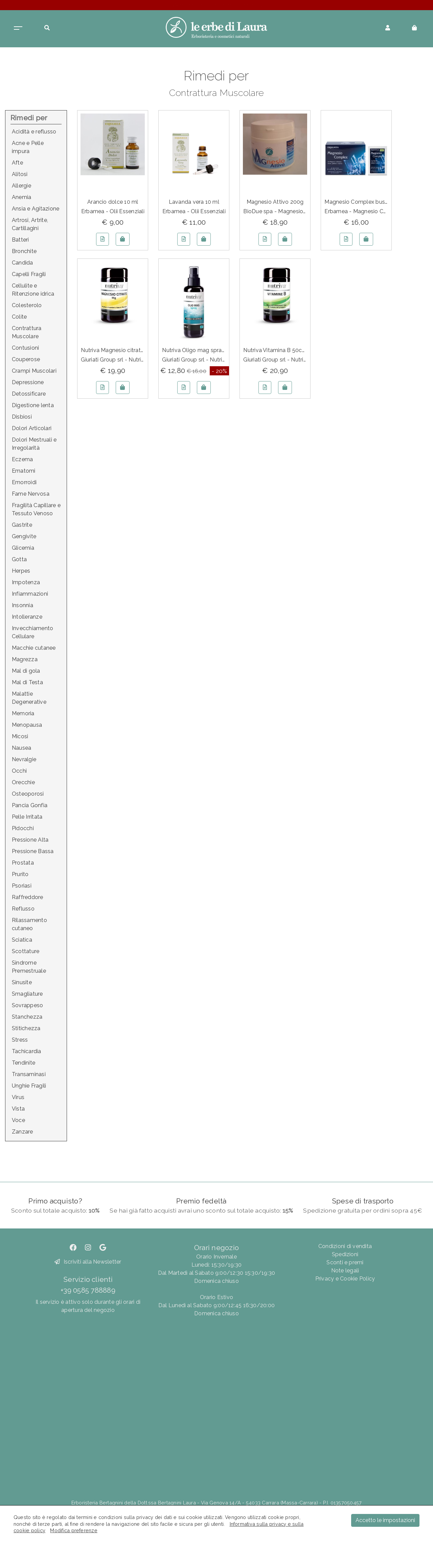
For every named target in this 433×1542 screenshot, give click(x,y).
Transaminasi (29, 1074)
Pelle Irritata (27, 817)
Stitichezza (26, 1028)
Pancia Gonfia (29, 805)
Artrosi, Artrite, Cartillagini (30, 224)
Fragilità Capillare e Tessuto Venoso (36, 509)
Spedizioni (345, 1254)
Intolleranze (27, 617)
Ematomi (24, 471)
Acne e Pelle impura (28, 147)
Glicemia (23, 548)
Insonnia (22, 605)
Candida (22, 262)
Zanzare (22, 1131)
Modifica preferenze (73, 1530)
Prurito (20, 874)
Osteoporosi (28, 794)
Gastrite (22, 525)
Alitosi (20, 174)
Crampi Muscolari (34, 371)
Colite (19, 317)
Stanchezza (27, 1017)
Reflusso (23, 908)
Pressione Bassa (33, 851)
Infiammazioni (30, 594)
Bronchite (24, 251)
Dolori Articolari (31, 428)
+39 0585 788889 (88, 1290)
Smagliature (27, 994)
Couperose (26, 359)
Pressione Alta (30, 840)
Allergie (21, 185)
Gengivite (24, 536)
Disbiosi (22, 417)
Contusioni (25, 348)
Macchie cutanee (34, 648)
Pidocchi (23, 828)
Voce (18, 1120)
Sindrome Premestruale (29, 967)
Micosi (20, 736)
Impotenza (26, 582)
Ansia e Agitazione (35, 208)
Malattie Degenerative (29, 698)
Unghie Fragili (29, 1086)
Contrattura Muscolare (27, 332)
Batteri (20, 240)
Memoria (23, 713)
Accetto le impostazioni (385, 1520)
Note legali (345, 1270)
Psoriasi (21, 885)
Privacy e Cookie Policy (345, 1278)
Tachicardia (26, 1051)
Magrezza (25, 659)
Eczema (22, 459)
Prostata (23, 863)
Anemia (21, 197)
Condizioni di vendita (345, 1246)
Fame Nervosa (30, 494)
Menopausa (27, 725)
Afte (17, 162)
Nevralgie (24, 759)
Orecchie (23, 782)
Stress (20, 1040)
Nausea (21, 748)
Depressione (28, 382)
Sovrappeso (27, 1005)
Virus (18, 1097)
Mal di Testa (27, 682)
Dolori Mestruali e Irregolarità (34, 444)
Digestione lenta (33, 405)
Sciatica (22, 940)
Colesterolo (27, 305)
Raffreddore (27, 897)
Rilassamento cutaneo (29, 924)
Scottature (25, 951)
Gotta (19, 559)
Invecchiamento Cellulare (32, 632)
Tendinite (23, 1063)
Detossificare (29, 394)
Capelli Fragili (29, 274)
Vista (18, 1108)
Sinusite (22, 982)
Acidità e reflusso (34, 131)
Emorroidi (24, 482)
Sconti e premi (344, 1262)
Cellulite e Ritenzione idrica (33, 289)
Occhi (19, 771)
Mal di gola (26, 671)
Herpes (21, 571)
